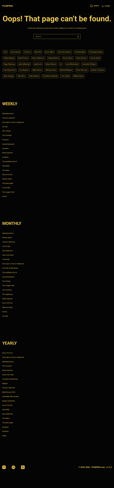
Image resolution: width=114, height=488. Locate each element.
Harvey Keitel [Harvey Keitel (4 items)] (95, 58)
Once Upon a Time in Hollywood (13, 122)
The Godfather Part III (9, 161)
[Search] (94, 6)
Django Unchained (8, 401)
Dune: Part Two (7, 353)
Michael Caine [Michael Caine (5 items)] (51, 70)
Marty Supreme (7, 153)
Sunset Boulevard (8, 144)
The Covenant (7, 135)
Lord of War (6, 188)
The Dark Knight (7, 183)
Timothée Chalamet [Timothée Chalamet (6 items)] (50, 76)
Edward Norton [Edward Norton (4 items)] (53, 58)
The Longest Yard (8, 192)
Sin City (4, 127)
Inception (5, 157)
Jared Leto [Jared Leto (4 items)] (38, 64)
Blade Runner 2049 (8, 392)
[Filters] (106, 6)
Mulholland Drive (8, 113)
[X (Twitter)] (23, 467)
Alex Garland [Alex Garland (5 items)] (15, 52)
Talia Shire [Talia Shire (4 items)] (21, 76)
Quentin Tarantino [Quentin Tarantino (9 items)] (97, 70)
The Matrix (6, 418)
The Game (5, 170)
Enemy (4, 312)
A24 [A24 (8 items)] (5, 52)
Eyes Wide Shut (7, 251)
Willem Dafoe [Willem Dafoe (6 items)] (78, 76)
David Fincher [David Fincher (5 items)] (23, 58)
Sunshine (5, 148)
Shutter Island (7, 179)
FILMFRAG (7, 6)
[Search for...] (54, 36)
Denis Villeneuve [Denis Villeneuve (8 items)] (38, 58)
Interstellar (6, 166)
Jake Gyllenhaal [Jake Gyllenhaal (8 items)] (24, 64)
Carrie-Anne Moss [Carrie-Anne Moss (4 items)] (64, 52)
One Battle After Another (10, 396)
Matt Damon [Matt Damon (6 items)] (37, 70)
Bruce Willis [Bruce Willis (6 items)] (49, 52)
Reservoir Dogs (7, 307)
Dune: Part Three (8, 255)
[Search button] (78, 36)
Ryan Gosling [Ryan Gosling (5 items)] (8, 76)
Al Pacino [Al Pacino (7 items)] (27, 52)
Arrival (4, 196)
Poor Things (6, 131)
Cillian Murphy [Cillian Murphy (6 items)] (9, 58)
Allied (4, 436)
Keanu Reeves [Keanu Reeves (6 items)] (51, 64)
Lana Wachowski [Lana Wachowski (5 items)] (72, 64)
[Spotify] (13, 467)
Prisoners (5, 140)
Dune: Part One (7, 174)
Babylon (5, 383)
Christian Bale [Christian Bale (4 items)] (80, 52)
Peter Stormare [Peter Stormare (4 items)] (81, 70)
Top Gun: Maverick (8, 118)
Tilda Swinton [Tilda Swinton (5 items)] (34, 76)
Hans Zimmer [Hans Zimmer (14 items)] (81, 58)
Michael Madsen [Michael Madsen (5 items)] (66, 70)
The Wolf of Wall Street (10, 268)
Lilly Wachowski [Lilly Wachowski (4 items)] (9, 70)
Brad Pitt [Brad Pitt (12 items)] (38, 52)
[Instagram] (4, 467)
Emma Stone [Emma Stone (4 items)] (68, 58)
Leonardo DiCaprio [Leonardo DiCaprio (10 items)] (89, 64)
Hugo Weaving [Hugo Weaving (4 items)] (9, 64)
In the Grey (6, 259)
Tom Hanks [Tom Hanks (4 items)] (65, 76)
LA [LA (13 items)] (61, 64)
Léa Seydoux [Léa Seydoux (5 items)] (24, 70)
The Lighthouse (7, 294)
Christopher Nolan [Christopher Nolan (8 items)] (95, 52)
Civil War (5, 316)
